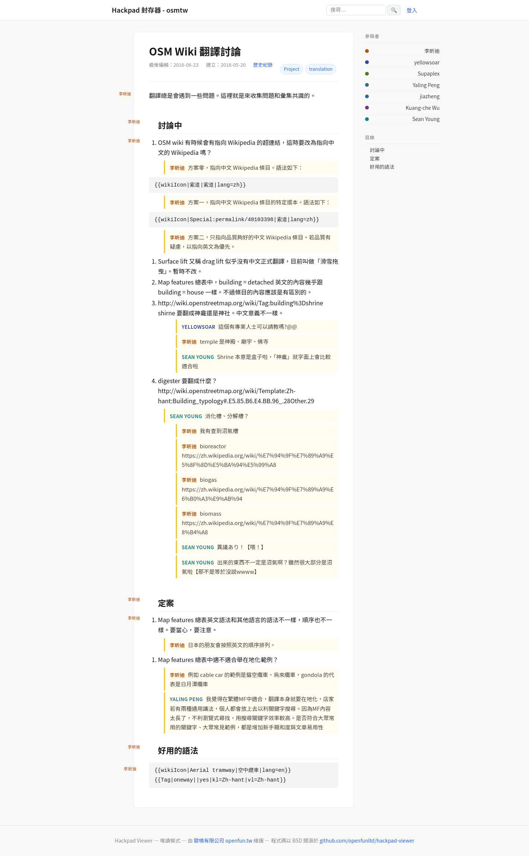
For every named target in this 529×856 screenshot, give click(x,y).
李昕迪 (432, 50)
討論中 (377, 150)
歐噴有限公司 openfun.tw (223, 840)
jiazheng (430, 96)
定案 (375, 158)
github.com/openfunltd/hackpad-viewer (367, 840)
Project (291, 69)
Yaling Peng (426, 85)
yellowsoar (427, 62)
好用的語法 (382, 166)
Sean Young (426, 118)
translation (321, 69)
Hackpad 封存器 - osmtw (150, 10)
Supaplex (429, 73)
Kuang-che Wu (423, 107)
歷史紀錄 (263, 64)
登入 (411, 10)
